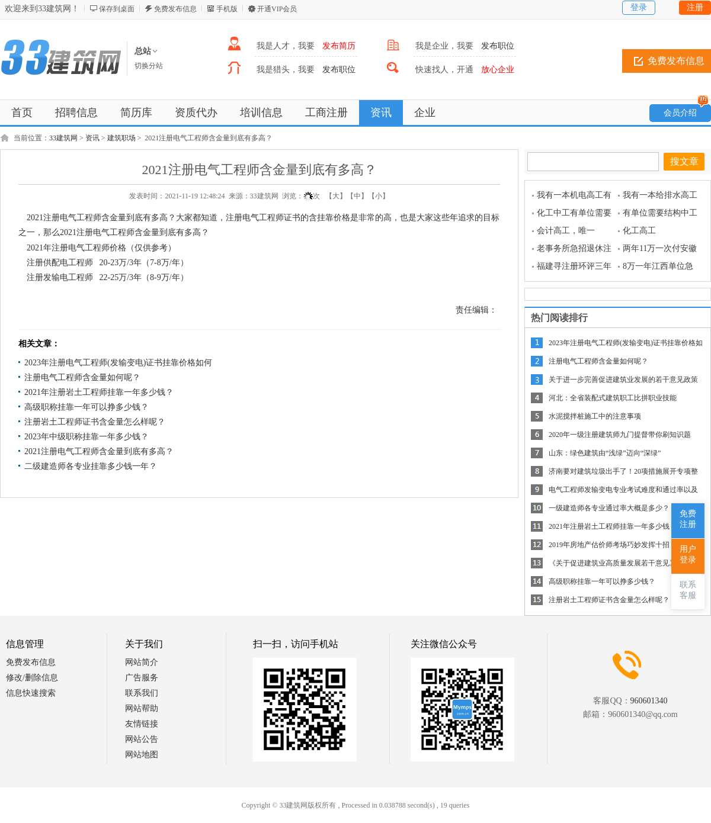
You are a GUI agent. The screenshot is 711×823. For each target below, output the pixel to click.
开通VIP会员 (277, 9)
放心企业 (497, 69)
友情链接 (141, 723)
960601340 (649, 700)
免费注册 (688, 519)
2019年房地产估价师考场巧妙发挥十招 (609, 545)
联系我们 (141, 693)
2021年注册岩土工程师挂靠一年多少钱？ (99, 392)
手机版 (227, 9)
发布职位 (497, 45)
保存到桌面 (116, 9)
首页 (22, 112)
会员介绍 (686, 110)
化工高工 (639, 230)
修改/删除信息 (32, 677)
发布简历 (339, 45)
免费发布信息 (175, 9)
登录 (638, 7)
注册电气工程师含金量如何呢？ (82, 377)
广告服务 (141, 677)
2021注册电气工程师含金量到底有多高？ (99, 451)
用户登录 (688, 554)
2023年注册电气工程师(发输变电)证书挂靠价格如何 (118, 362)
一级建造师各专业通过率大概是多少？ (609, 508)
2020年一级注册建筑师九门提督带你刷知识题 (620, 434)
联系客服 (688, 590)
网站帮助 (141, 708)
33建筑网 (63, 138)
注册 (695, 7)
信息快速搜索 (31, 693)
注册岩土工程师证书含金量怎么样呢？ (94, 421)
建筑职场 (121, 138)
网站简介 (141, 662)
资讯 (92, 138)
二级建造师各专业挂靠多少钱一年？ (90, 466)
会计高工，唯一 (566, 230)
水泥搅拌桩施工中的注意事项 (595, 416)
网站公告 (141, 739)
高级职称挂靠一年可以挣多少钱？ (86, 407)
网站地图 (141, 754)
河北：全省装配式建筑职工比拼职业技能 (613, 398)
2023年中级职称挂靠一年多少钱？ (86, 436)
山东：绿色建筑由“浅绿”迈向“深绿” (605, 453)
